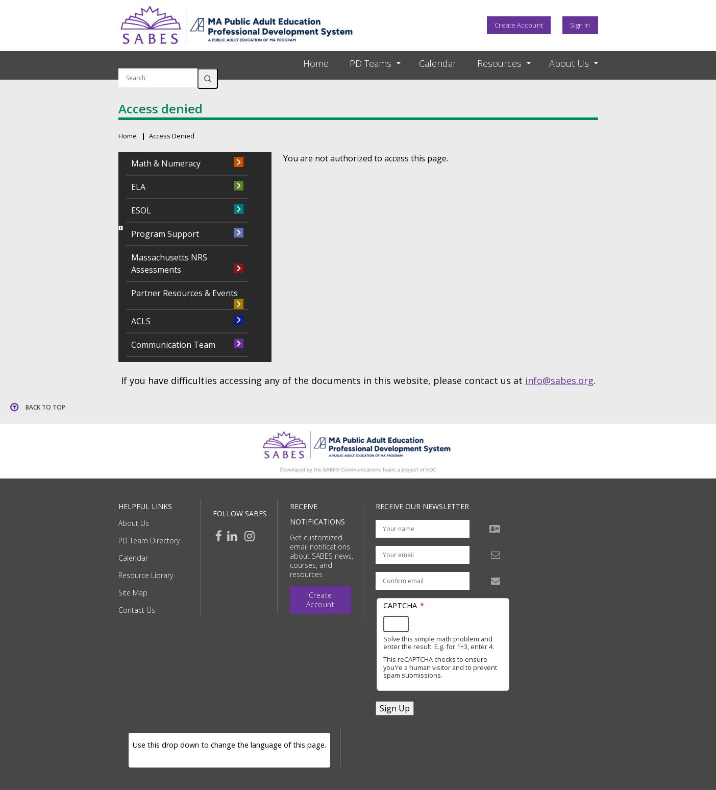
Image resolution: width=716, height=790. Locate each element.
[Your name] (423, 529)
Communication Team (173, 344)
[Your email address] (423, 555)
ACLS (141, 321)
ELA (138, 187)
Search (207, 78)
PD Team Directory (149, 540)
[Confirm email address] (423, 581)
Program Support (165, 234)
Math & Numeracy (166, 163)
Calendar (437, 63)
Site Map (132, 592)
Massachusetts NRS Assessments (169, 263)
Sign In (580, 25)
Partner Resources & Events (184, 293)
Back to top (45, 407)
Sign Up (395, 708)
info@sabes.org (559, 380)
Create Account (518, 25)
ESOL (141, 210)
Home (316, 63)
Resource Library (145, 575)
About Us (133, 523)
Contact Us (136, 610)
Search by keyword (157, 62)
